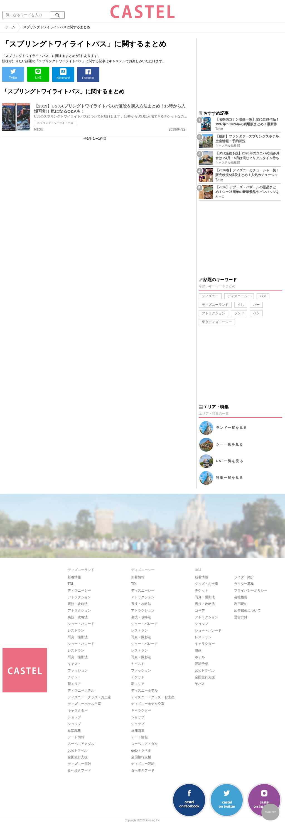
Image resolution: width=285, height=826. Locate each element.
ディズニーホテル (81, 690)
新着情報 (74, 577)
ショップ (74, 717)
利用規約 (240, 604)
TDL (71, 584)
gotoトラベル (77, 750)
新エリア (74, 684)
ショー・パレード (81, 624)
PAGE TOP (270, 812)
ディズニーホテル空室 (84, 704)
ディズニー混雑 (79, 764)
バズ (263, 296)
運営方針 (240, 617)
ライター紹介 (244, 577)
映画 (198, 650)
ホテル (200, 657)
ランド (239, 313)
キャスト (74, 664)
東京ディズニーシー (217, 322)
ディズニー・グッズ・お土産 (89, 697)
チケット (74, 677)
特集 (229, 478)
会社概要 (240, 597)
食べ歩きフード (79, 770)
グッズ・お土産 (206, 584)
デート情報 (76, 737)
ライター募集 (244, 584)
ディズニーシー (239, 296)
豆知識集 (74, 730)
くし (240, 305)
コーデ (200, 610)
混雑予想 (201, 664)
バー (256, 305)
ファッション (78, 670)
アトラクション (213, 313)
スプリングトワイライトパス (55, 122)
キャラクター (78, 710)
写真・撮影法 (78, 637)
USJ (230, 461)
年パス (200, 684)
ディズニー (210, 296)
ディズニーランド (215, 305)
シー (229, 444)
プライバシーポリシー (250, 590)
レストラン (76, 630)
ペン (256, 313)
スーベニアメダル (81, 744)
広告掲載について (247, 610)
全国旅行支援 (78, 757)
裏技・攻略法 (78, 604)
